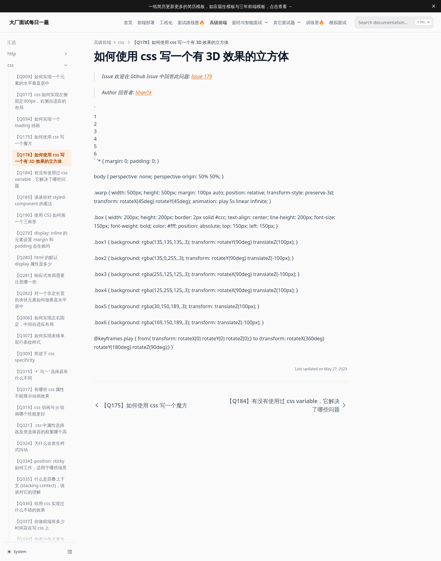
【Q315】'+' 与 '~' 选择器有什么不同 (41, 341)
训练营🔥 (315, 22)
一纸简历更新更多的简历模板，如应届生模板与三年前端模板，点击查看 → (220, 6)
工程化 (166, 22)
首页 (128, 22)
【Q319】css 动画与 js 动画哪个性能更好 (39, 377)
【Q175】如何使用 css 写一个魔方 (39, 106)
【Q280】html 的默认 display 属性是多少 (36, 227)
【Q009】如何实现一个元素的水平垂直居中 (40, 46)
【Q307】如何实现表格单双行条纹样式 (40, 305)
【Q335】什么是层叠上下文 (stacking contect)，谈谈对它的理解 (40, 451)
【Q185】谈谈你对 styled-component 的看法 (40, 166)
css (121, 42)
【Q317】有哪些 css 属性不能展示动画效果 (39, 359)
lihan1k (144, 92)
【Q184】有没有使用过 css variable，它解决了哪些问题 (41, 145)
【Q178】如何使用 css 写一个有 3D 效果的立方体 (40, 124)
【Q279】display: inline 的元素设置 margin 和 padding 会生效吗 (41, 205)
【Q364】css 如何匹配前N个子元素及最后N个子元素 (40, 527)
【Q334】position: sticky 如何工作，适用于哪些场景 (41, 430)
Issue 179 (201, 76)
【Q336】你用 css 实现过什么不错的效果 (39, 473)
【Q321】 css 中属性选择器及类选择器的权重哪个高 (41, 395)
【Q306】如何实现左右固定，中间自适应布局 (40, 287)
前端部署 (146, 22)
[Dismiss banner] (434, 6)
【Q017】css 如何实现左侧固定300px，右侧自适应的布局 (41, 67)
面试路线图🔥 (191, 22)
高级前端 (218, 22)
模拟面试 (337, 22)
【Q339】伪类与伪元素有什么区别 (40, 509)
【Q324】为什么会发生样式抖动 (40, 412)
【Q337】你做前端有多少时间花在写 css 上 (40, 491)
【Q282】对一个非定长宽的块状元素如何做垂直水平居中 (41, 266)
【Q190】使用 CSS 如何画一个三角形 (40, 184)
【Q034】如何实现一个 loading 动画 (37, 88)
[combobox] (394, 22)
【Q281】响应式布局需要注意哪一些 (40, 245)
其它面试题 (287, 22)
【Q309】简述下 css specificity (35, 323)
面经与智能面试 (250, 22)
